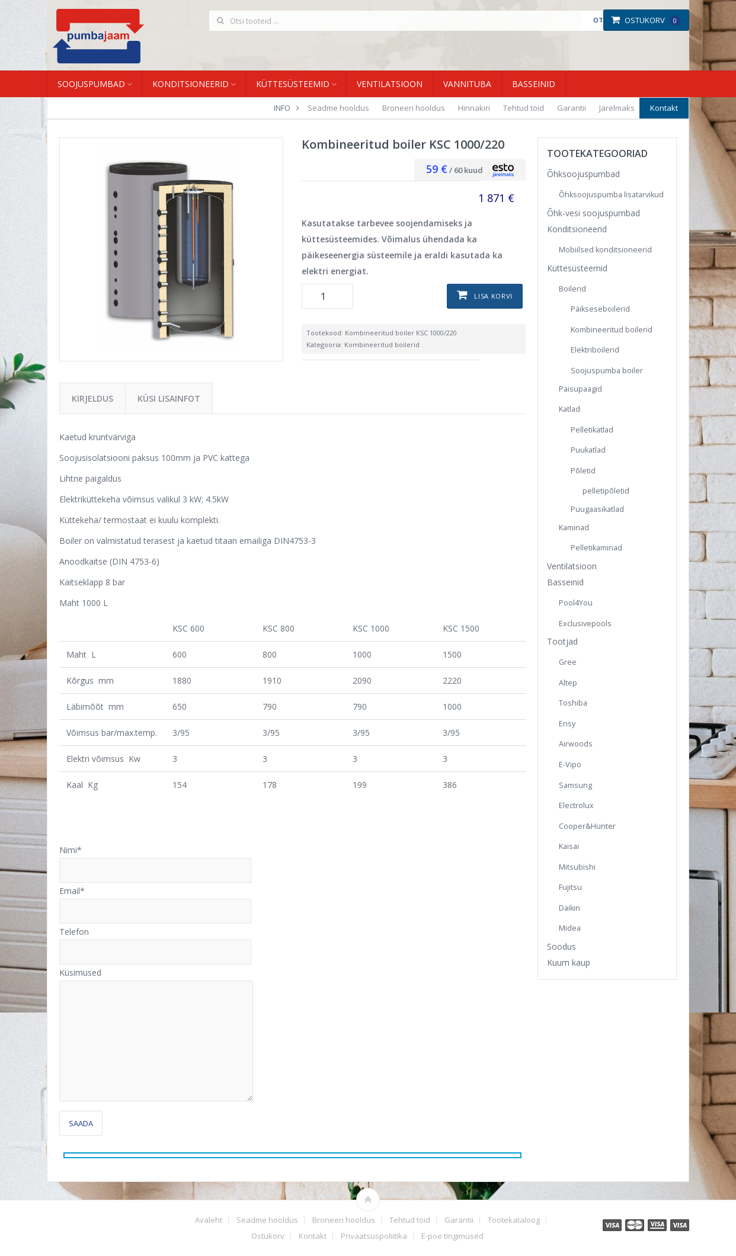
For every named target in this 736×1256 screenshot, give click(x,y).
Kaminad (574, 528)
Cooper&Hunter (587, 826)
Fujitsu (570, 887)
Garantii (571, 107)
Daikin (569, 908)
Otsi (601, 19)
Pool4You (576, 603)
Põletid (583, 471)
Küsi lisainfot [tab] (168, 398)
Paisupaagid (580, 389)
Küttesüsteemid (292, 83)
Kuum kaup (568, 962)
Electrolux (576, 805)
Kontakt (664, 107)
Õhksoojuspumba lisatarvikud (611, 195)
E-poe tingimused (452, 1236)
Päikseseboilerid (600, 309)
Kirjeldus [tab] (92, 398)
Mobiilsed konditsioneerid (605, 250)
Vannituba (467, 83)
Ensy (567, 724)
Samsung (575, 785)
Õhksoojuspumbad (583, 174)
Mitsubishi (577, 867)
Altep (568, 683)
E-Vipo (570, 765)
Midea (570, 928)
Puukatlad (588, 450)
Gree (568, 662)
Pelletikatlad (592, 430)
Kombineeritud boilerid (382, 344)
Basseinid (533, 83)
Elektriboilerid (595, 350)
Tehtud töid (523, 107)
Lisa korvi (493, 295)
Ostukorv (645, 20)
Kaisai (569, 846)
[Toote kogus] (327, 296)
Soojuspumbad (91, 83)
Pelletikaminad (596, 548)
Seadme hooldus (338, 107)
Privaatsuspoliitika (374, 1236)
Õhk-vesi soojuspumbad (593, 213)
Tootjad (562, 641)
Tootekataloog (514, 1220)
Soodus (561, 946)
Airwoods (576, 744)
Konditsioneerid (190, 83)
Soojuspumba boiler (607, 371)
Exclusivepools (585, 624)
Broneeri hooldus (413, 107)
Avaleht (208, 1220)
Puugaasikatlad (597, 509)
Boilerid (572, 289)
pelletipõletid (606, 491)
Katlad (569, 409)
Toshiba (573, 703)
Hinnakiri (474, 107)
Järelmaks (617, 107)
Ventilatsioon (390, 83)
